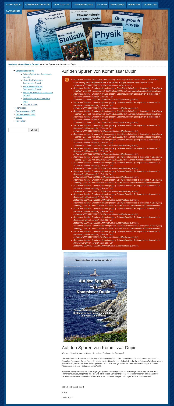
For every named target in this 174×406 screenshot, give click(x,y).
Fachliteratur (61, 5)
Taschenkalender (83, 5)
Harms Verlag (13, 5)
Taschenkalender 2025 (25, 111)
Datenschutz (13, 11)
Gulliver (102, 5)
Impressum (134, 5)
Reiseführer (117, 5)
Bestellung (150, 5)
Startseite (12, 64)
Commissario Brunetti (37, 5)
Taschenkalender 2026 (25, 114)
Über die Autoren (30, 105)
